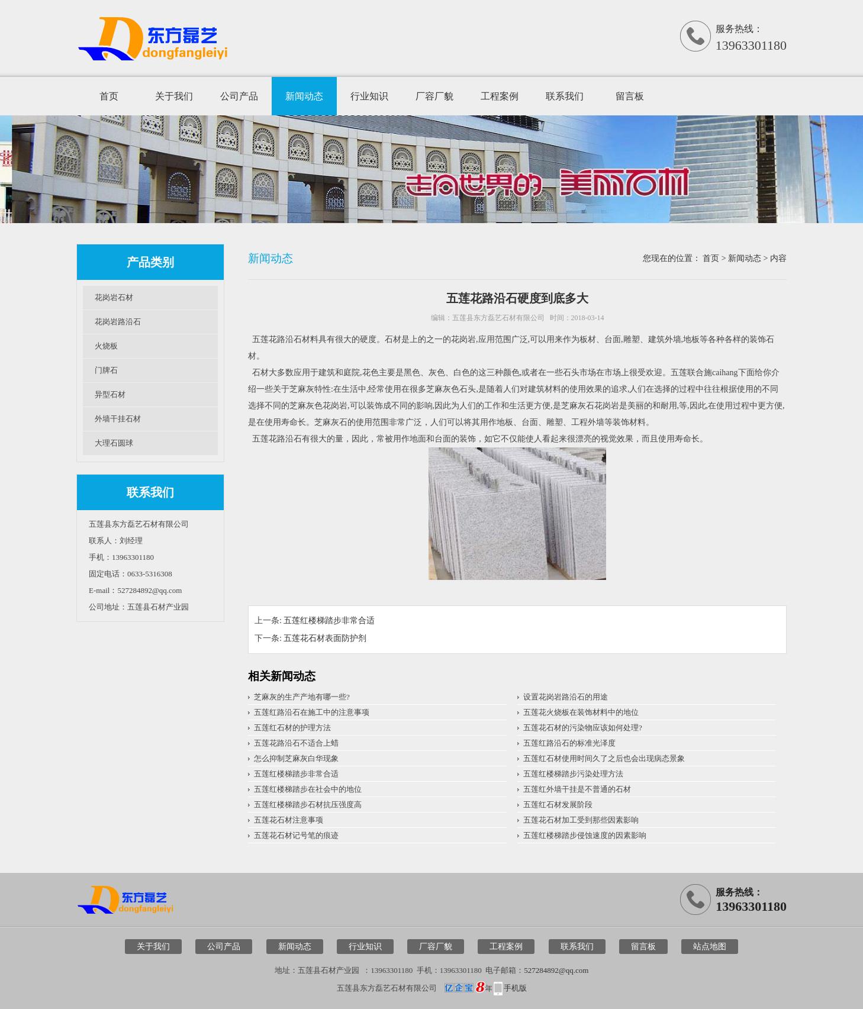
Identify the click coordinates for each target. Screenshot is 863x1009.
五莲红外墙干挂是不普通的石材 (577, 789)
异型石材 (110, 394)
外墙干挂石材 (118, 418)
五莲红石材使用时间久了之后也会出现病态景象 (604, 758)
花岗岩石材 (114, 297)
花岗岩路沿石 (118, 321)
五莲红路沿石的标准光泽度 (569, 743)
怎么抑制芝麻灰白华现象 (296, 758)
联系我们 (565, 96)
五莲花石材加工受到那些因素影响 (581, 819)
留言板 (630, 96)
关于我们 (174, 96)
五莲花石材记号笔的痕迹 (296, 835)
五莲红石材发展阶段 (557, 804)
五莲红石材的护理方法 (292, 727)
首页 (108, 96)
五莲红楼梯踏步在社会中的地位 (308, 789)
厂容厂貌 (434, 96)
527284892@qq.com (556, 970)
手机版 (515, 988)
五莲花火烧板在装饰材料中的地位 (581, 712)
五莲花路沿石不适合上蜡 (296, 743)
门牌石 (106, 370)
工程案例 (500, 96)
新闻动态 (304, 96)
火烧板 (106, 345)
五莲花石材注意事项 (288, 819)
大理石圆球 (114, 443)
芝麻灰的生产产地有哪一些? (302, 696)
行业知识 (369, 96)
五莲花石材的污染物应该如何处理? (582, 727)
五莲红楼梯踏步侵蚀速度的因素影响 (584, 835)
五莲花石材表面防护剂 (325, 638)
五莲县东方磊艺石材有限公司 (498, 318)
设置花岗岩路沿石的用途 (565, 696)
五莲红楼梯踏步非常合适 (329, 620)
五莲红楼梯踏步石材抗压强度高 (308, 804)
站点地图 (709, 946)
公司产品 (239, 96)
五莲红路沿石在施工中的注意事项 (311, 712)
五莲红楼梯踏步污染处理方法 (573, 773)
